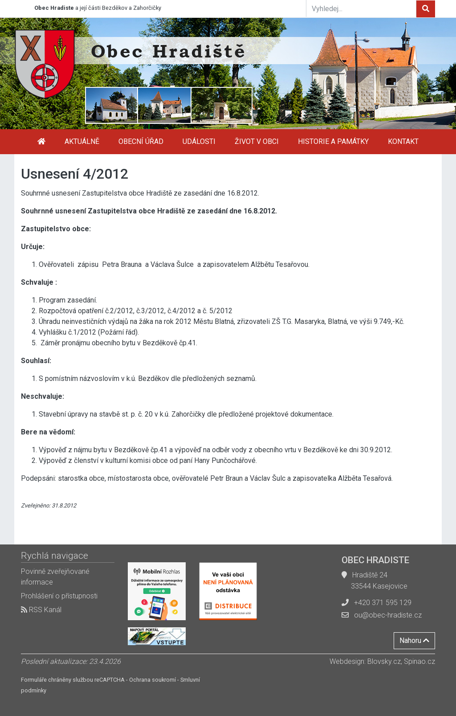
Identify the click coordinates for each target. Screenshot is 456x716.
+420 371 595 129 (382, 602)
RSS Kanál (41, 610)
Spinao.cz (419, 661)
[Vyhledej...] (361, 8)
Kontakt (403, 141)
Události (199, 141)
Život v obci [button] (257, 141)
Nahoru (414, 640)
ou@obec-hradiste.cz (388, 615)
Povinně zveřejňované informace (55, 576)
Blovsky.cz (384, 661)
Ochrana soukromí (152, 679)
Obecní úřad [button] (140, 141)
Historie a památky (333, 141)
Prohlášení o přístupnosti (59, 596)
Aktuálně (82, 141)
